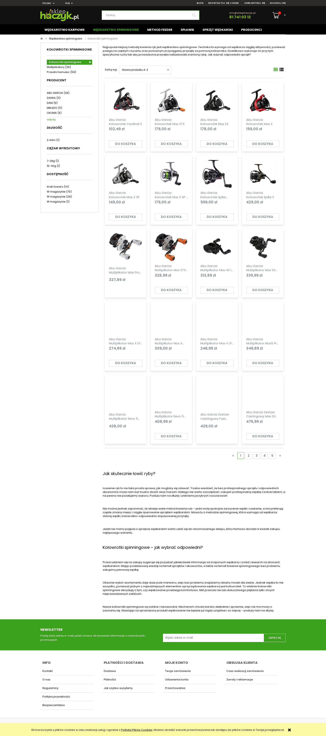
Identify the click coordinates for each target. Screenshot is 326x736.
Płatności (110, 680)
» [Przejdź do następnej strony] (280, 455)
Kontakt (47, 671)
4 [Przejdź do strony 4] (264, 455)
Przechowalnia (175, 688)
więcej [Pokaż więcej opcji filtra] (51, 119)
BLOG (200, 3)
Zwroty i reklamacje (239, 680)
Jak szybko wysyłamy (118, 688)
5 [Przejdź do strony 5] (272, 455)
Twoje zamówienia (178, 671)
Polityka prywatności (56, 697)
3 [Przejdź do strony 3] (257, 455)
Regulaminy (50, 688)
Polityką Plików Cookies (136, 730)
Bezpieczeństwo (53, 705)
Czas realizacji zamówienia (245, 671)
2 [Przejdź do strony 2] (249, 455)
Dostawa (110, 671)
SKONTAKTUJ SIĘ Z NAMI (223, 3)
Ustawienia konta (176, 680)
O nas (46, 680)
